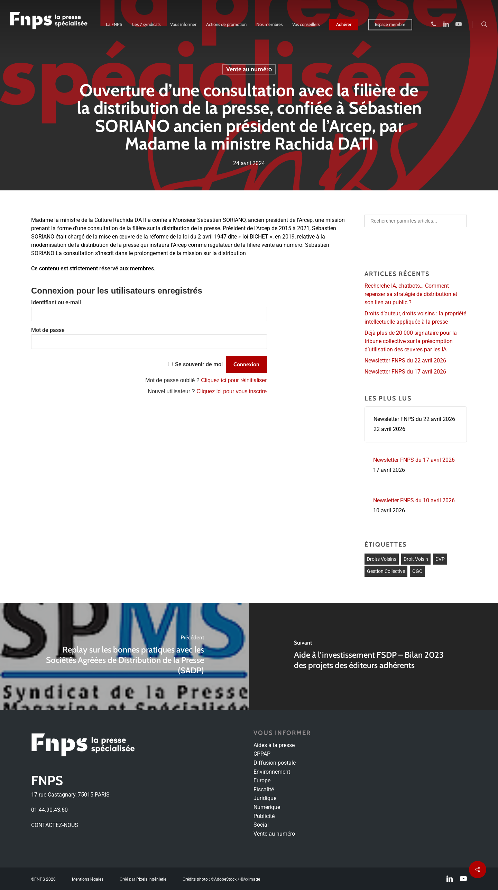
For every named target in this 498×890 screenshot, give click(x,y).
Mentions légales (87, 879)
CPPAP (261, 753)
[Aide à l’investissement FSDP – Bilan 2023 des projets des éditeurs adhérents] (373, 656)
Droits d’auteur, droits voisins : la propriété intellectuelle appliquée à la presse (415, 317)
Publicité (264, 816)
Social (261, 824)
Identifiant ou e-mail (56, 302)
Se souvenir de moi (199, 364)
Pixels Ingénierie (151, 879)
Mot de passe (48, 330)
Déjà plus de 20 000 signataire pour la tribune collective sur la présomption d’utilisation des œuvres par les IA (411, 341)
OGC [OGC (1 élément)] (417, 571)
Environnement (271, 771)
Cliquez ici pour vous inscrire (231, 391)
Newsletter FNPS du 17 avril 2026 (405, 371)
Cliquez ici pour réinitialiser (234, 380)
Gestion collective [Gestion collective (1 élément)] (386, 571)
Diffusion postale (274, 762)
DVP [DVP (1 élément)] (440, 559)
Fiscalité (263, 789)
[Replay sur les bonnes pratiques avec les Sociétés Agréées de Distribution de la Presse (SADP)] (124, 656)
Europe (261, 780)
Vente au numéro (249, 69)
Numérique (266, 807)
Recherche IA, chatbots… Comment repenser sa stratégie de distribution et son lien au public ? (411, 294)
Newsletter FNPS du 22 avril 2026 (405, 360)
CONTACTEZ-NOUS (54, 825)
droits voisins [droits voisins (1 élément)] (381, 559)
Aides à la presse (274, 745)
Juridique (264, 798)
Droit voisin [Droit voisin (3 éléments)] (416, 559)
